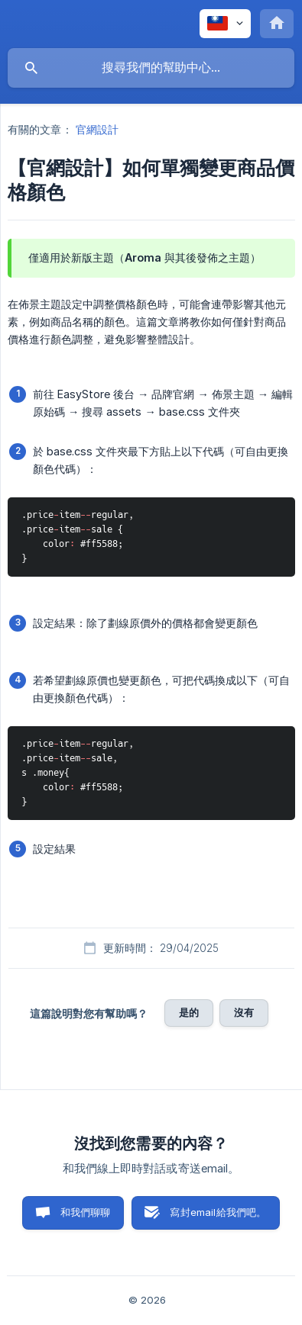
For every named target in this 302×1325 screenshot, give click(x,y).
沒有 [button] (244, 1012)
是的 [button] (189, 1012)
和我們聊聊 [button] (85, 1212)
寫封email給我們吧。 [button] (218, 1212)
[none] (225, 23)
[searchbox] (151, 68)
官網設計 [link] (97, 129)
